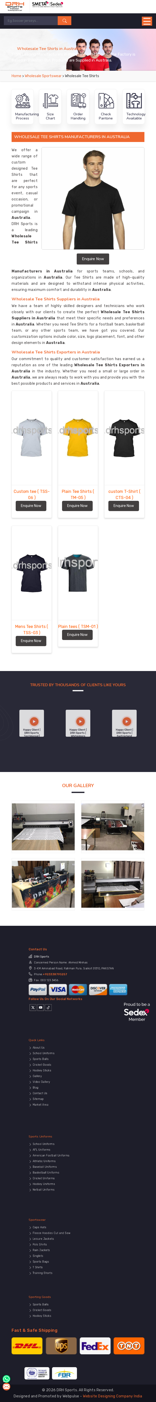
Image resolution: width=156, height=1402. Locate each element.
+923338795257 (68, 977)
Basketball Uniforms (63, 1168)
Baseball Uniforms (63, 1166)
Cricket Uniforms (62, 1171)
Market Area (61, 1087)
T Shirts (60, 1256)
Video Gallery (61, 1078)
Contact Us (61, 1082)
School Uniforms (62, 1065)
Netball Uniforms (62, 1176)
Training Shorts (62, 1259)
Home (16, 76)
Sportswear (60, 1236)
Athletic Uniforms (62, 1164)
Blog (59, 1080)
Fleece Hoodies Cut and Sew (66, 1242)
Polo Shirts (61, 1247)
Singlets (60, 1252)
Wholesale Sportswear (43, 76)
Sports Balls (61, 1068)
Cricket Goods (62, 1070)
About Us (60, 1063)
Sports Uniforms (62, 1153)
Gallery (60, 1075)
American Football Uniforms (65, 1161)
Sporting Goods (61, 1304)
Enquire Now (93, 259)
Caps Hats (61, 1240)
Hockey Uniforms (62, 1173)
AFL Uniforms (61, 1159)
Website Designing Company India (112, 1396)
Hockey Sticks (62, 1073)
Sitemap (60, 1085)
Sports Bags (61, 1254)
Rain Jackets (61, 1249)
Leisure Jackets (62, 1244)
